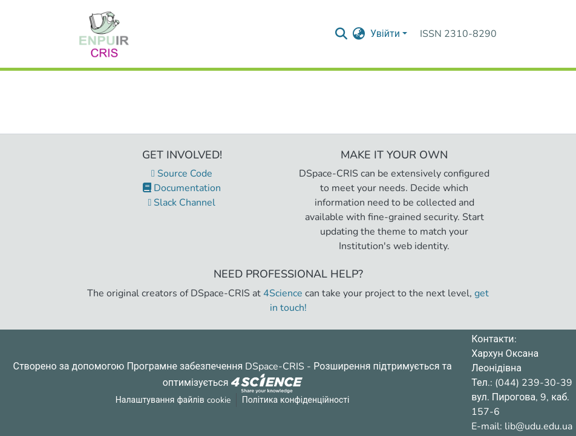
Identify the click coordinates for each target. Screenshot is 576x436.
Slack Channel (182, 202)
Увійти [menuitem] (385, 34)
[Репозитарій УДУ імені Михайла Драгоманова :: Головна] (104, 34)
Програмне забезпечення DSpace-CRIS (215, 366)
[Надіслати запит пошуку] (341, 34)
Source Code (181, 173)
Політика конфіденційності (296, 400)
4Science (283, 293)
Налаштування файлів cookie (173, 400)
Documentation (182, 188)
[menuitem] (359, 34)
